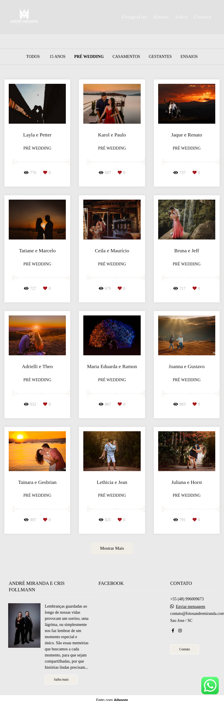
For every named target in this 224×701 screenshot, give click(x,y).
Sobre (181, 17)
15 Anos (58, 57)
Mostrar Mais (112, 548)
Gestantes (160, 57)
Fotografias (134, 17)
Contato (202, 17)
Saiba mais (61, 680)
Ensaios (189, 57)
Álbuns (161, 17)
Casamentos (126, 57)
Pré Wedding (89, 57)
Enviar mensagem (190, 607)
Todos (33, 57)
